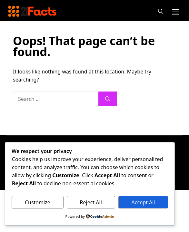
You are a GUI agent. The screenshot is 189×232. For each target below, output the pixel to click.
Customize (37, 202)
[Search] (107, 99)
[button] (160, 11)
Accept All (143, 202)
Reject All (91, 202)
